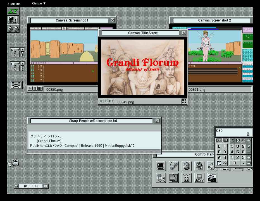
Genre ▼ (39, 3)
